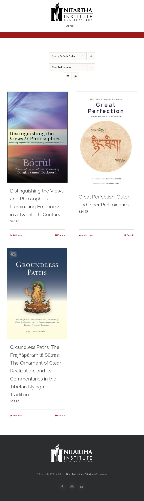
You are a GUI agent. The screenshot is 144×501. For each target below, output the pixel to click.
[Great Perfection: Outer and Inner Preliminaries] (106, 140)
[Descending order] (91, 56)
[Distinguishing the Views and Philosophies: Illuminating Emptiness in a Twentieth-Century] (37, 137)
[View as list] (75, 76)
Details (61, 235)
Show (61, 67)
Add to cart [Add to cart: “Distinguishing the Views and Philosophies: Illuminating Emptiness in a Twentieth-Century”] (18, 235)
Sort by (63, 56)
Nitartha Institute (75, 474)
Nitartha (96, 474)
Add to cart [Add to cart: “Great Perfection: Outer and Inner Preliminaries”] (87, 235)
